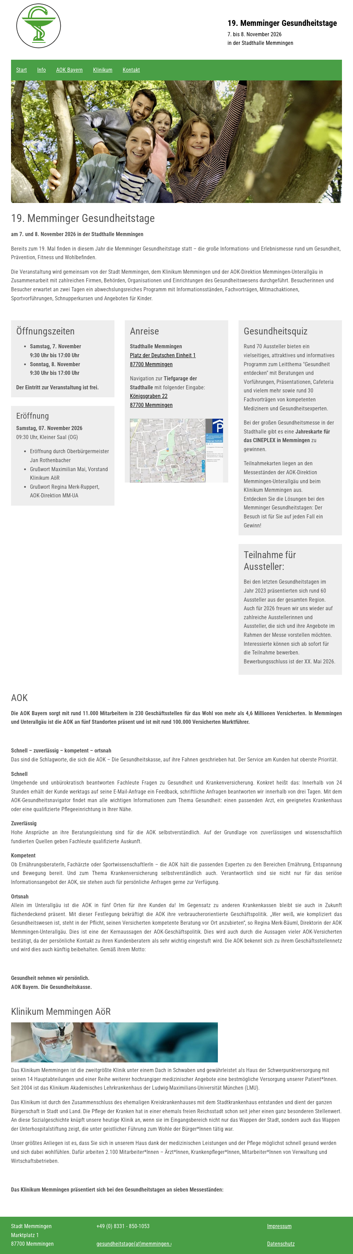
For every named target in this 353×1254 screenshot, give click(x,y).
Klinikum (102, 70)
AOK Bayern (69, 70)
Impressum (279, 1226)
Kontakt (131, 70)
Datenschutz (281, 1244)
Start (21, 70)
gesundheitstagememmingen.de (136, 1244)
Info (41, 70)
